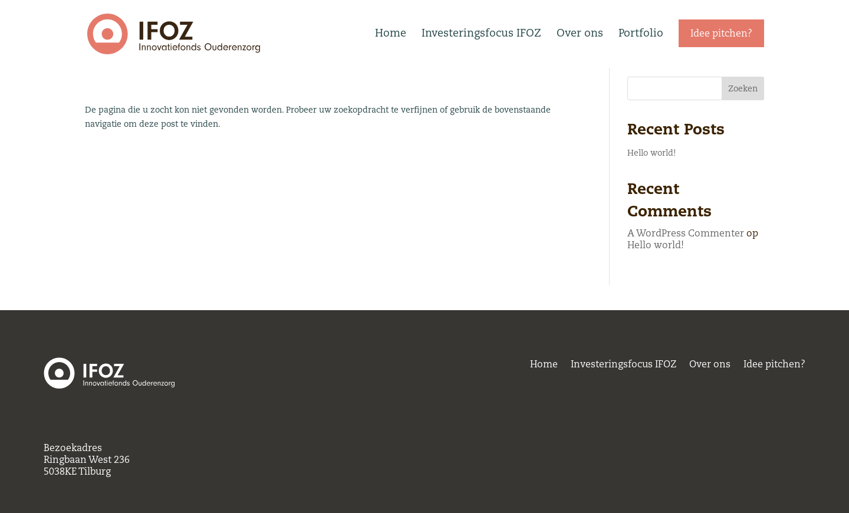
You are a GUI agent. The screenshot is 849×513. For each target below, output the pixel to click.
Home (390, 33)
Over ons (580, 33)
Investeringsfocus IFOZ (481, 33)
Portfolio (640, 33)
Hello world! (651, 177)
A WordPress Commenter (685, 258)
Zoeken (743, 113)
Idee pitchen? (774, 366)
